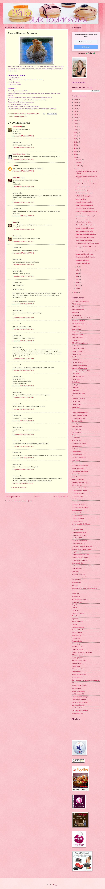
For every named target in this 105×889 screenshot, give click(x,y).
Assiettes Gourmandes (78, 320)
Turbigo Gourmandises (78, 691)
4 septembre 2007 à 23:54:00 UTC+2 (23, 469)
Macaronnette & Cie (78, 580)
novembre (79, 163)
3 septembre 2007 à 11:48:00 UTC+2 (23, 397)
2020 (75, 117)
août (77, 267)
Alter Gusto (75, 312)
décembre (79, 160)
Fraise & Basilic (76, 440)
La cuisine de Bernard (78, 493)
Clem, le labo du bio (77, 376)
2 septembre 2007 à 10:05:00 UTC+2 (23, 147)
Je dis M (74, 477)
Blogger (55, 885)
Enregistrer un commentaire (18, 487)
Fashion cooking (76, 435)
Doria (14, 222)
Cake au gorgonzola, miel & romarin (85, 251)
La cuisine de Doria (77, 496)
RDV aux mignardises (78, 655)
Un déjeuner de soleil (78, 694)
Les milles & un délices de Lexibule (82, 546)
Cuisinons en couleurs (78, 410)
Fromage (16, 116)
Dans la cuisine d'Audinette (80, 412)
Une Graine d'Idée (77, 708)
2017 (75, 127)
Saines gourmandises (78, 669)
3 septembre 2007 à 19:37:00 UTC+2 (23, 434)
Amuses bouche (76, 315)
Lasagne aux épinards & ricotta (84, 254)
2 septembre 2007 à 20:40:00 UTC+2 (23, 317)
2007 (75, 157)
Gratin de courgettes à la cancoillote (85, 234)
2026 (75, 99)
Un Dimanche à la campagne (80, 697)
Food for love (76, 438)
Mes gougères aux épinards (79, 599)
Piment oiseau (76, 638)
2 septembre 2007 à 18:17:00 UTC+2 (23, 253)
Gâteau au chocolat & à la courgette (85, 216)
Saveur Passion (76, 671)
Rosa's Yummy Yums (19, 154)
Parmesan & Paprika (78, 630)
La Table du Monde (77, 516)
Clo (14, 165)
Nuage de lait (76, 605)
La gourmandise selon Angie (80, 507)
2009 (75, 151)
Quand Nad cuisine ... (78, 649)
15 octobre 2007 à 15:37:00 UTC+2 (23, 483)
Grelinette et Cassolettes (79, 457)
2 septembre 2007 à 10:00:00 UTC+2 (23, 136)
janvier (78, 288)
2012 (75, 142)
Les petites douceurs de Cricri (80, 554)
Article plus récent (12, 496)
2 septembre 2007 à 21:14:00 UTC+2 (23, 341)
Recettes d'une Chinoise (79, 660)
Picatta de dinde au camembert (84, 193)
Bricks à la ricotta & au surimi (84, 205)
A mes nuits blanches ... (78, 309)
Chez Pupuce (75, 357)
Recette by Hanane (77, 658)
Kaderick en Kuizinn (78, 479)
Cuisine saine (76, 407)
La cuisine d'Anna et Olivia (79, 488)
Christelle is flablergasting (79, 368)
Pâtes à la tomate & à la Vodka (84, 231)
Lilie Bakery (75, 571)
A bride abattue (76, 304)
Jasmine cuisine (76, 474)
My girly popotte (77, 602)
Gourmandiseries (77, 454)
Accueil (36, 496)
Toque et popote (76, 688)
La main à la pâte (77, 510)
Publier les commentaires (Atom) (23, 501)
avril (77, 279)
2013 (75, 139)
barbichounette (17, 126)
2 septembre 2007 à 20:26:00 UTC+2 (23, 276)
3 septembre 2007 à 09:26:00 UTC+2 (23, 386)
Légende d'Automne (77, 529)
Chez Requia (75, 359)
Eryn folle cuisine (77, 426)
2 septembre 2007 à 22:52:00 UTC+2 (23, 370)
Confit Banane (76, 382)
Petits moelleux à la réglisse (83, 222)
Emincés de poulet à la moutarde (84, 228)
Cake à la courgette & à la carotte (84, 237)
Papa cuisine (75, 619)
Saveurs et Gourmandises (79, 674)
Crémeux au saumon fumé (82, 187)
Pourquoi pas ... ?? (77, 646)
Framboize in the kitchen (79, 443)
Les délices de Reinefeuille (79, 541)
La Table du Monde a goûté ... (83, 196)
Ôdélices (74, 607)
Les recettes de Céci (77, 563)
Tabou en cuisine (77, 683)
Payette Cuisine (76, 635)
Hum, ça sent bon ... (77, 463)
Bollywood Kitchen (77, 334)
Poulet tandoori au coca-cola (83, 240)
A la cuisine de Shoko (78, 307)
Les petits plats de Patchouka (80, 557)
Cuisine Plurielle (76, 404)
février (78, 285)
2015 (75, 133)
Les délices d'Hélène (78, 538)
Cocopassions (76, 379)
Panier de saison (76, 616)
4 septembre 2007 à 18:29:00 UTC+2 (23, 458)
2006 (75, 292)
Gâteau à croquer (77, 446)
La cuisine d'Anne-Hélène (79, 490)
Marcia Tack (75, 593)
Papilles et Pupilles (77, 621)
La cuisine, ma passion (78, 504)
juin (77, 273)
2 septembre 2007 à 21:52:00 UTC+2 (23, 358)
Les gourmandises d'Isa (78, 543)
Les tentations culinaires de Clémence (82, 566)
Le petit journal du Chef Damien (81, 524)
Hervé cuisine (76, 460)
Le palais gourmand (77, 521)
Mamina (15, 236)
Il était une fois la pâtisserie (80, 465)
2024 (75, 105)
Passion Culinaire (77, 632)
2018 (75, 124)
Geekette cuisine (76, 449)
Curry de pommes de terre (82, 263)
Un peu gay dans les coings (79, 702)
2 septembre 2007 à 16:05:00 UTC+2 (23, 241)
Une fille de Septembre (78, 705)
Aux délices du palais (78, 323)
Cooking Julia (76, 385)
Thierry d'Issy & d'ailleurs (79, 685)
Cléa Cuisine (75, 373)
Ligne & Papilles (77, 568)
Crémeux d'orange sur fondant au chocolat (87, 243)
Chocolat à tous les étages (79, 365)
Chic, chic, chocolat (77, 362)
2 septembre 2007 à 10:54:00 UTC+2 (23, 159)
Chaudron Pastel (76, 354)
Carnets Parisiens (77, 351)
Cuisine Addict (76, 401)
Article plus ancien (60, 496)
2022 (75, 111)
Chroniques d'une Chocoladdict (81, 371)
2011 (75, 145)
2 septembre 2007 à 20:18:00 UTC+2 (23, 264)
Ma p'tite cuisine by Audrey (80, 577)
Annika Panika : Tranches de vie (81, 318)
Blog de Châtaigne (77, 332)
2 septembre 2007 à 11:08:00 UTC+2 (23, 186)
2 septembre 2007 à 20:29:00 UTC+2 (23, 304)
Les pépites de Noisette (78, 552)
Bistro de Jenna (76, 329)
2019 (75, 121)
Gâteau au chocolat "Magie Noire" (85, 208)
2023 (75, 108)
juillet (78, 270)
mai (77, 276)
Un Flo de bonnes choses (79, 699)
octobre (78, 166)
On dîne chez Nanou (78, 613)
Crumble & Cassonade (78, 399)
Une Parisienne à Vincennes (80, 710)
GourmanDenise (76, 451)
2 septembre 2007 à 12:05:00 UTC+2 (23, 216)
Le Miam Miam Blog (78, 518)
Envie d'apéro (76, 424)
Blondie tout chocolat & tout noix (85, 257)
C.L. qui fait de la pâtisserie (80, 343)
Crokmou (74, 396)
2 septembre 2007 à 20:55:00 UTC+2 (23, 329)
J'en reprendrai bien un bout (80, 471)
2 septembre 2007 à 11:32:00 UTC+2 (23, 202)
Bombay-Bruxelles (77, 337)
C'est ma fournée (77, 346)
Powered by (86, 53)
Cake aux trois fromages (82, 190)
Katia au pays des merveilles (80, 482)
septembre (79, 169)
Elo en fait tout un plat (78, 418)
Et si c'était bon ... (77, 429)
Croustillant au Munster (82, 260)
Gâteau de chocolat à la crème (83, 202)
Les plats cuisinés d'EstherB (80, 560)
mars (77, 282)
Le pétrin (74, 527)
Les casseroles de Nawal (79, 535)
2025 (75, 102)
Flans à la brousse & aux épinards (85, 225)
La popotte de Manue (78, 513)
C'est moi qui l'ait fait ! (78, 348)
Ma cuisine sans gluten (78, 574)
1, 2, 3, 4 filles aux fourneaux (80, 301)
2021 (75, 114)
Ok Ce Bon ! (75, 610)
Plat (26, 116)
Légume (21, 116)
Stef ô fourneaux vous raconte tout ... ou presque (85, 680)
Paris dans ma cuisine (78, 627)
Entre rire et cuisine (77, 421)
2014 (75, 136)
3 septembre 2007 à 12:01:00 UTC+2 (23, 409)
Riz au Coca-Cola (80, 199)
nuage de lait (16, 177)
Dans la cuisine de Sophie (79, 415)
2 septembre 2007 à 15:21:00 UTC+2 (23, 229)
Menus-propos (76, 596)
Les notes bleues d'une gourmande (81, 549)
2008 (75, 154)
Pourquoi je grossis (77, 644)
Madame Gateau (76, 582)
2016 (75, 130)
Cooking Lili (75, 387)
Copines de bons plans (78, 393)
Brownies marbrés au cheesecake (84, 181)
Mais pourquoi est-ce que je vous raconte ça (84, 588)
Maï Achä (75, 585)
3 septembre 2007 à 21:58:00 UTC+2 (23, 446)
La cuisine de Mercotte (78, 502)
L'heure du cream (77, 485)
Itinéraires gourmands (78, 468)
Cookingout (75, 390)
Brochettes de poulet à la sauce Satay (85, 184)
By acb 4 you (75, 340)
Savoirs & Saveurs (77, 677)
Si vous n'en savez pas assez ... (84, 219)
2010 (75, 148)
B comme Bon (76, 326)
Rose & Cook (76, 666)
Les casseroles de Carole (79, 532)
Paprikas (74, 624)
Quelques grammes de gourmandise (82, 652)
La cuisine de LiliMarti (78, 499)
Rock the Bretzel (77, 663)
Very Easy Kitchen (77, 713)
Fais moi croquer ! (77, 432)
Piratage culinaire (77, 641)
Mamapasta (75, 591)
